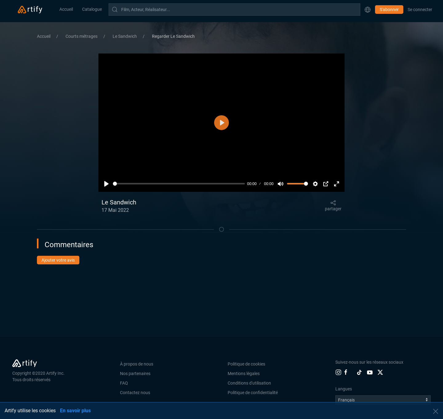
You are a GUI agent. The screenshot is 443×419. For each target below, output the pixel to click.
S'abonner (389, 9)
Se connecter (420, 9)
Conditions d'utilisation (249, 383)
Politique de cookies (246, 364)
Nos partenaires (135, 373)
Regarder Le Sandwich (173, 36)
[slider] (179, 184)
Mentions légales (244, 373)
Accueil (66, 9)
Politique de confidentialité (253, 392)
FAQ (124, 383)
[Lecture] (106, 184)
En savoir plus (75, 410)
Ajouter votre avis (58, 260)
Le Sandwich (125, 36)
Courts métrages (82, 36)
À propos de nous (136, 364)
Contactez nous (135, 392)
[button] (368, 9)
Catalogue (92, 9)
